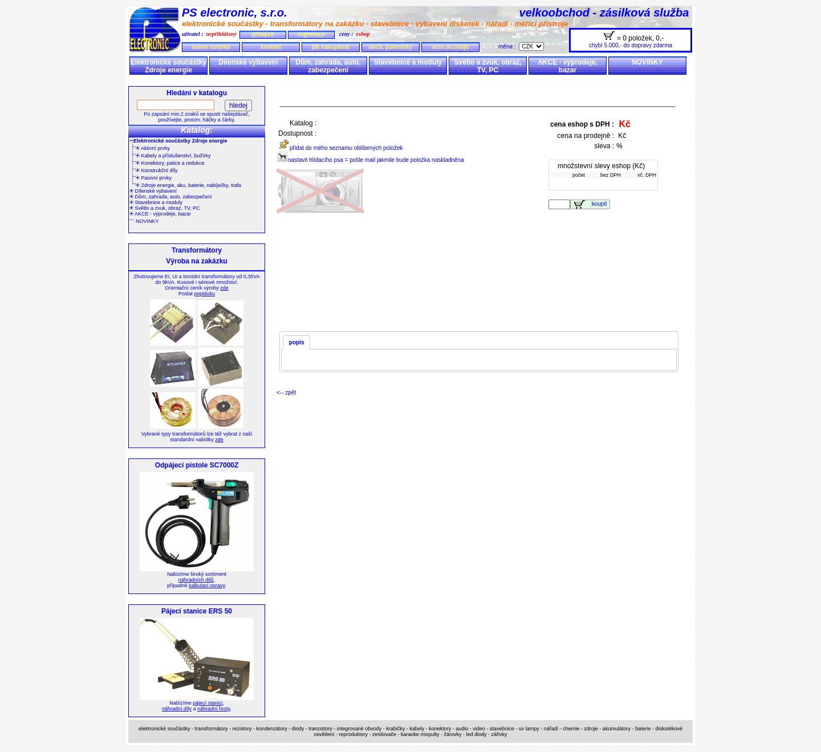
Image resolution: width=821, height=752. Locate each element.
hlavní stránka (211, 47)
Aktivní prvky (153, 148)
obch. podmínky (391, 47)
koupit (601, 204)
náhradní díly (177, 709)
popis (296, 342)
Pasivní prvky (154, 178)
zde (224, 288)
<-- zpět (286, 392)
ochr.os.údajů (450, 47)
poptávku (204, 293)
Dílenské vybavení (248, 62)
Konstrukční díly (157, 170)
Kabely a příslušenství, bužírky (173, 155)
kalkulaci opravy (207, 585)
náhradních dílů (196, 580)
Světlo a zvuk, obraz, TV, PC (487, 66)
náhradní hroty (213, 709)
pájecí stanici (207, 703)
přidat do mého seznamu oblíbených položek (340, 148)
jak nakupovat (331, 47)
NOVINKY (647, 62)
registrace (311, 34)
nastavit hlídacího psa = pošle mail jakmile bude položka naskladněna (370, 160)
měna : (508, 46)
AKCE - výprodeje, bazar (568, 66)
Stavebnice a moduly (408, 62)
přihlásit (262, 34)
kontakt (271, 47)
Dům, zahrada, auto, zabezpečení (327, 66)
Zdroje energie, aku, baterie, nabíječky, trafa (188, 185)
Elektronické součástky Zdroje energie (168, 66)
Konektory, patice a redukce (170, 163)
